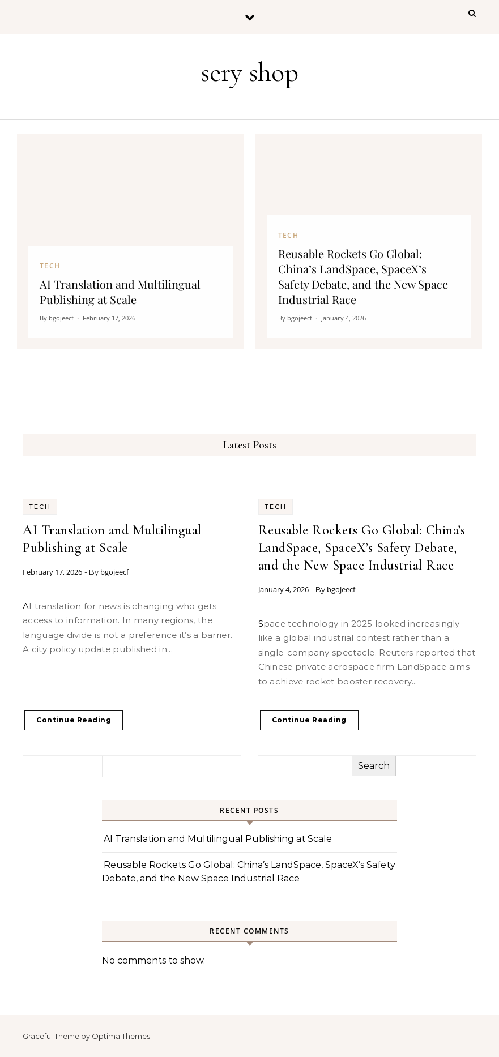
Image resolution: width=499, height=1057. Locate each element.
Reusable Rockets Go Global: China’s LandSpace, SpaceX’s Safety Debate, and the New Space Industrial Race (362, 548)
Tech (40, 507)
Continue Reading (73, 720)
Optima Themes (121, 1036)
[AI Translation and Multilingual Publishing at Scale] (130, 241)
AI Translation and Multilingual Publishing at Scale (218, 838)
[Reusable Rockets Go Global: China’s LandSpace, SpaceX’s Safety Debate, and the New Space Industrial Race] (369, 241)
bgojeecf (114, 572)
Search (374, 765)
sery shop (249, 72)
